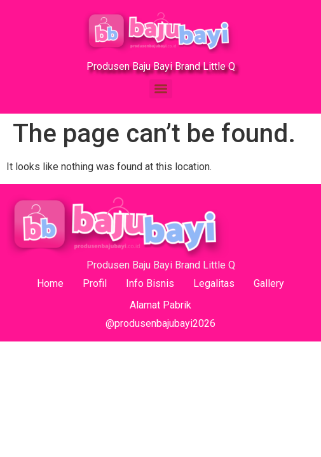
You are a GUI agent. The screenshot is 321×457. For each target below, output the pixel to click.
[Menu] (160, 88)
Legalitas (214, 283)
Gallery (269, 283)
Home (50, 283)
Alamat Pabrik (160, 305)
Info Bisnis (150, 283)
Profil (95, 283)
